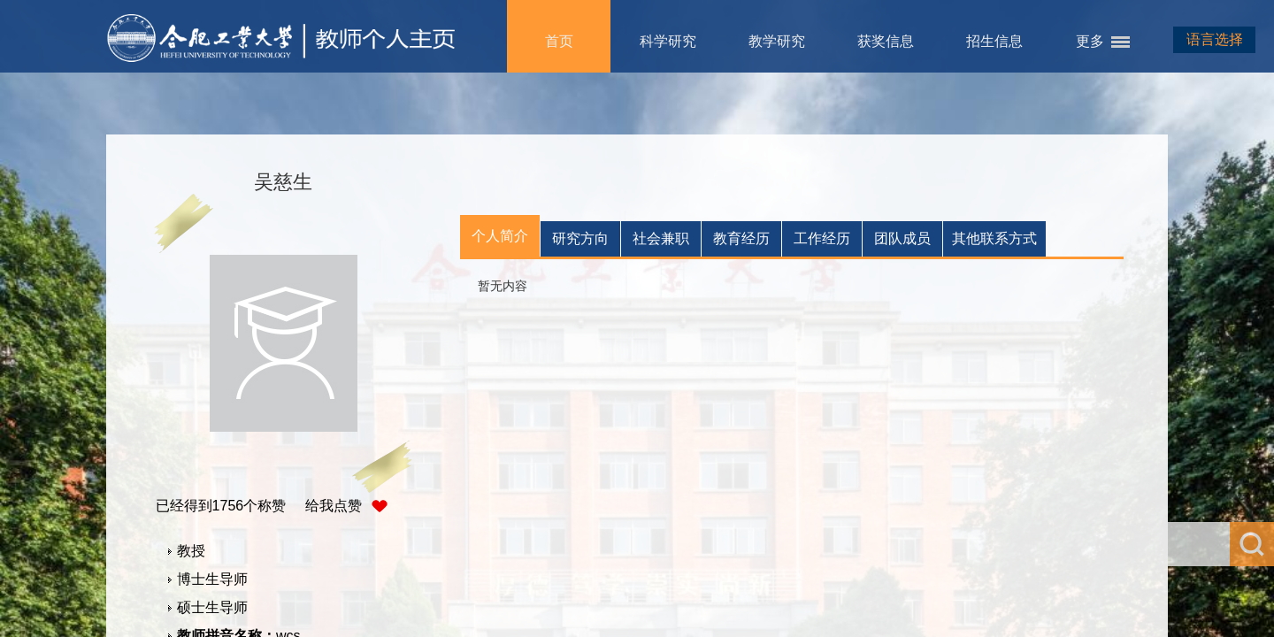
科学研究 (668, 41)
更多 (1090, 41)
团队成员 (902, 238)
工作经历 (822, 238)
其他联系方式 (994, 238)
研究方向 (580, 238)
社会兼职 (661, 238)
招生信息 (994, 41)
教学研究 (776, 41)
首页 (559, 41)
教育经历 (741, 238)
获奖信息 (885, 41)
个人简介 (500, 235)
